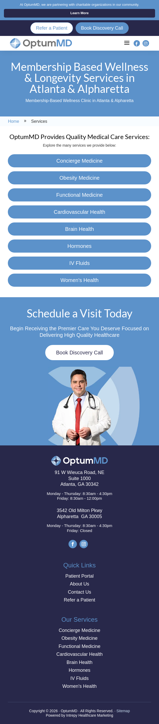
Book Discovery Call (102, 28)
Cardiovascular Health (79, 212)
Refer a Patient (51, 28)
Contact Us (79, 592)
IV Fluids (79, 263)
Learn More (79, 13)
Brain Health (79, 229)
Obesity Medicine (79, 178)
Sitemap (123, 711)
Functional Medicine (79, 195)
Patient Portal (79, 576)
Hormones (79, 246)
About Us (79, 584)
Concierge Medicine (79, 161)
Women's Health (79, 280)
